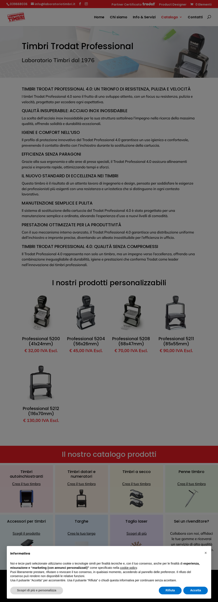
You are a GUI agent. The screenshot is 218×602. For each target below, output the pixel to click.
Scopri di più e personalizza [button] (36, 590)
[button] (205, 552)
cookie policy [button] (128, 567)
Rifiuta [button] (170, 590)
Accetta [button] (195, 590)
